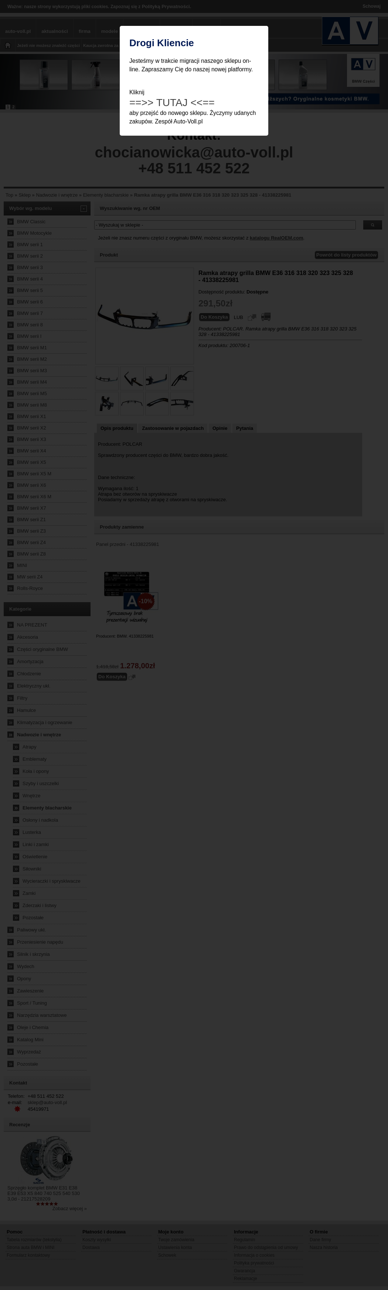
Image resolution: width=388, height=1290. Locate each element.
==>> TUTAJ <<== (172, 102)
